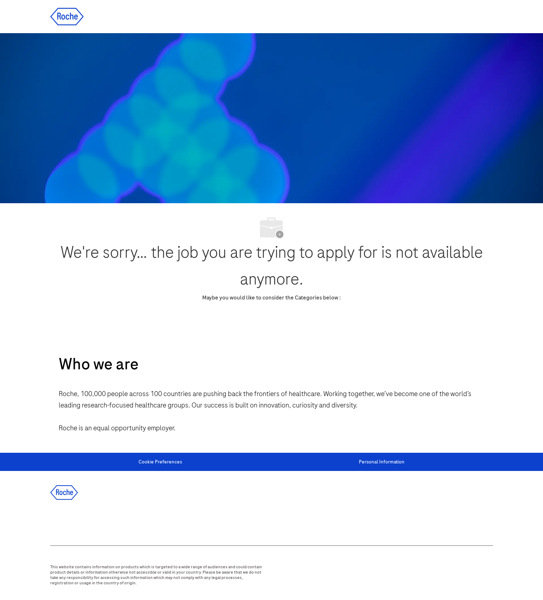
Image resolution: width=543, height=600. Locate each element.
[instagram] (117, 520)
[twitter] (98, 520)
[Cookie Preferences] (160, 462)
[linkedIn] (79, 520)
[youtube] (136, 520)
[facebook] (59, 520)
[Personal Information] (381, 462)
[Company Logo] (67, 16)
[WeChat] (156, 520)
